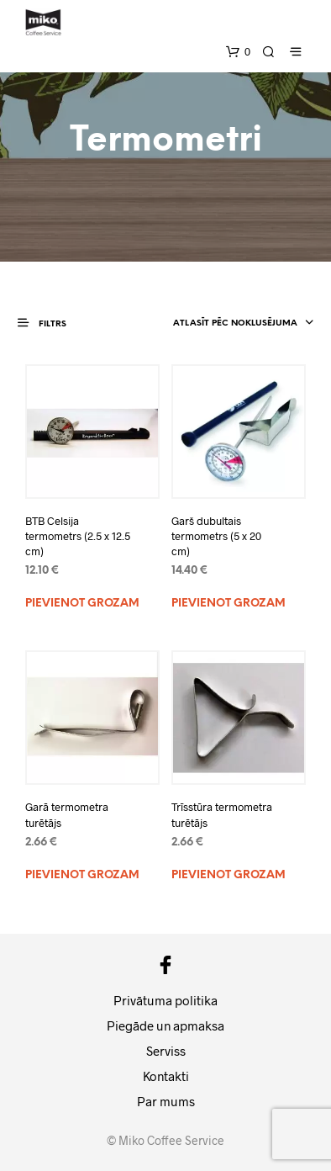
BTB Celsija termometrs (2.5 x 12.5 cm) (77, 536)
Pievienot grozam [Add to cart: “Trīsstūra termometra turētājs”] (228, 875)
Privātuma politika (165, 1000)
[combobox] (229, 324)
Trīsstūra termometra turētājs (221, 814)
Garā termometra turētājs (66, 814)
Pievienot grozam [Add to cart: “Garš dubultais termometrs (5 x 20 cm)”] (228, 603)
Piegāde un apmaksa (165, 1025)
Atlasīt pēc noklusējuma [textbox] (235, 323)
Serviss (166, 1050)
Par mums (166, 1101)
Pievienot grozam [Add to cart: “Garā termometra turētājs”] (82, 875)
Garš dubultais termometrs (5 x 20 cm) (216, 536)
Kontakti (166, 1076)
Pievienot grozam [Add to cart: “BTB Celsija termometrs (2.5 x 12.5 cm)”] (82, 603)
